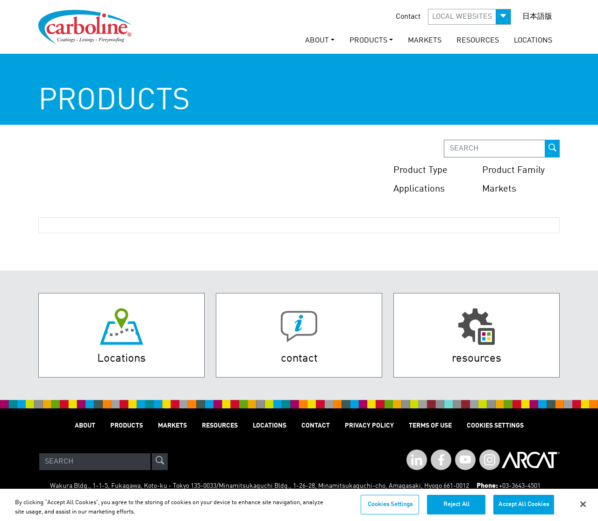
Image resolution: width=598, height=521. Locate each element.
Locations (533, 40)
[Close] (583, 509)
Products (126, 425)
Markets (424, 40)
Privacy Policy (369, 425)
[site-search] (160, 461)
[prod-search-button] (552, 148)
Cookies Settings (390, 509)
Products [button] (368, 40)
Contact (408, 17)
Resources (477, 40)
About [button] (317, 40)
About (85, 425)
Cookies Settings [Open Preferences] (495, 425)
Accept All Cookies (523, 509)
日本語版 (537, 17)
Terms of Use (430, 425)
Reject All (456, 509)
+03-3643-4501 (520, 486)
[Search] (94, 461)
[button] (469, 17)
